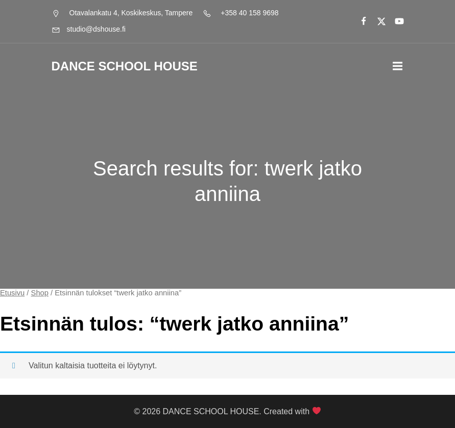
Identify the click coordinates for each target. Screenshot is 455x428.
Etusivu (12, 293)
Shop (40, 293)
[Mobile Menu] (398, 66)
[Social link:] (359, 21)
